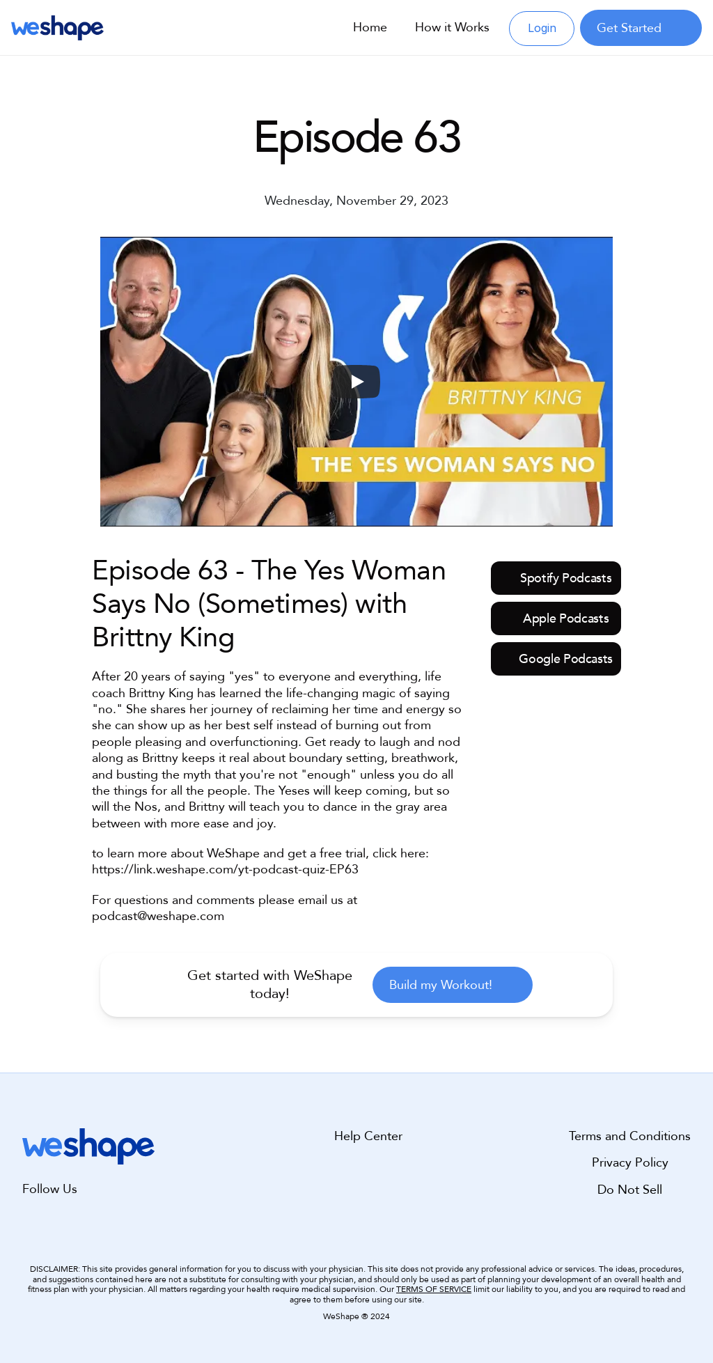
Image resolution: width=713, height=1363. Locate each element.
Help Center (368, 1136)
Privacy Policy (630, 1162)
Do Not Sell (629, 1189)
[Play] (356, 381)
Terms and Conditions (630, 1136)
